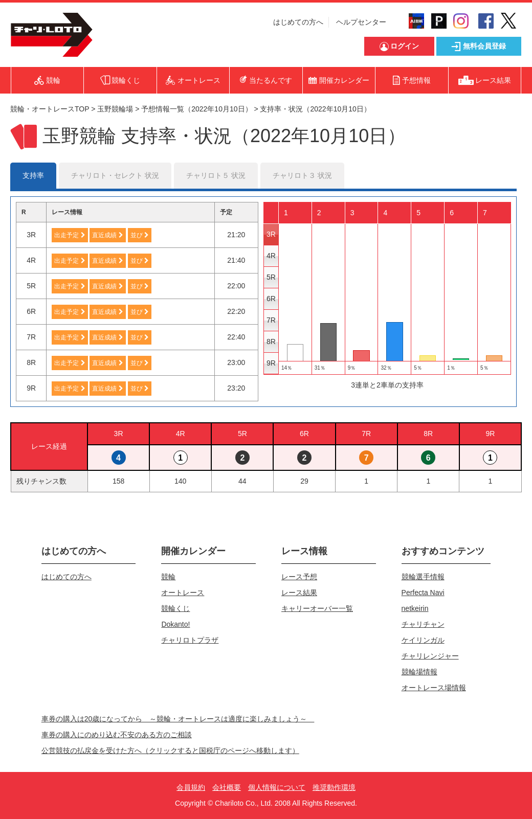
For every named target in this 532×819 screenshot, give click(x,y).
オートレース (182, 592)
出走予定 (69, 235)
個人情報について (276, 787)
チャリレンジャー (430, 656)
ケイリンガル (423, 640)
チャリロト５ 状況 (216, 175)
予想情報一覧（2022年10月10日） (196, 109)
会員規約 (190, 787)
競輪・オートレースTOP (49, 109)
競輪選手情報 (423, 577)
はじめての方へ (298, 22)
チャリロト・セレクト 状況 (115, 175)
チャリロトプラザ (189, 640)
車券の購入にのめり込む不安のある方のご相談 (116, 735)
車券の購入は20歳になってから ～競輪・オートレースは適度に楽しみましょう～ (178, 719)
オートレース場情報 (434, 688)
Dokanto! (175, 624)
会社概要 (226, 787)
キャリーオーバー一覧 (317, 608)
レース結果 (299, 592)
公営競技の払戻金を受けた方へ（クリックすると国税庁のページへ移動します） (170, 750)
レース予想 (299, 577)
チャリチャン (423, 624)
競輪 (168, 577)
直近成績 (107, 235)
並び (139, 235)
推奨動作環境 (334, 787)
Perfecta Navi (423, 592)
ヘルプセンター (361, 22)
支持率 (33, 175)
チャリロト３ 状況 (302, 175)
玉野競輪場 (115, 109)
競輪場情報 (419, 672)
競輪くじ (175, 608)
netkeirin (415, 608)
